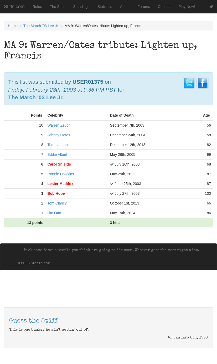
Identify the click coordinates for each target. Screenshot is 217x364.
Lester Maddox (60, 184)
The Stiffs (57, 6)
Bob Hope (56, 193)
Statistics (104, 6)
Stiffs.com (14, 6)
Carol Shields (59, 164)
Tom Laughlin (58, 145)
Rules (37, 6)
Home (13, 26)
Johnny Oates (58, 135)
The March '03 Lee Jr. (41, 26)
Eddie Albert (57, 154)
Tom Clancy (56, 203)
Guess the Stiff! (34, 321)
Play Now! (186, 6)
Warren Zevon (58, 125)
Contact (164, 6)
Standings (81, 6)
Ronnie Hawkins (60, 174)
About (125, 6)
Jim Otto (54, 213)
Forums (143, 6)
